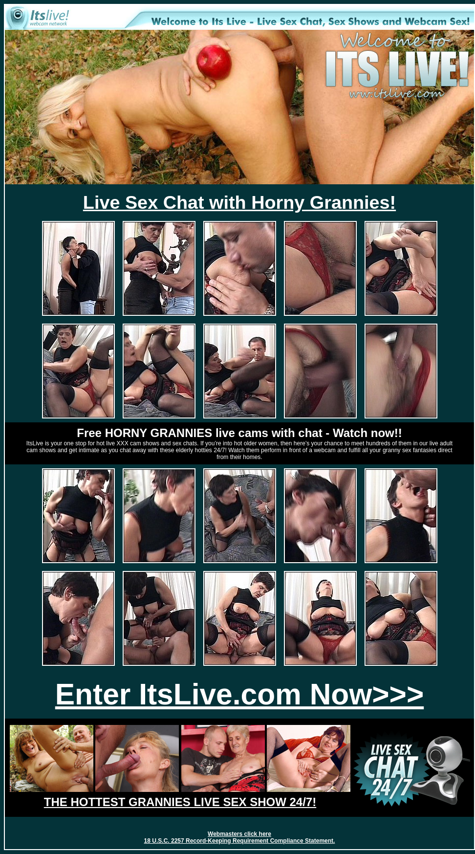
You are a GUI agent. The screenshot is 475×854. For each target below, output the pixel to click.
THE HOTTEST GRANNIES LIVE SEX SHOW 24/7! (180, 802)
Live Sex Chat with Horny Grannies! (239, 202)
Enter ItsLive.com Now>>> (239, 694)
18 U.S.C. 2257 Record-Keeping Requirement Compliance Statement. (239, 840)
